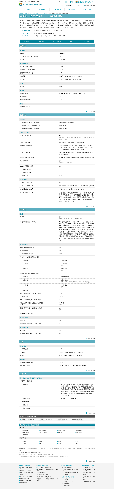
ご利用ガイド (71, 5)
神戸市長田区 (79, 430)
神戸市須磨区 (25, 432)
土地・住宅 (86, 41)
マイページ (64, 5)
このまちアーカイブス (68, 481)
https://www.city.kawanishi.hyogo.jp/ (44, 33)
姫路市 (24, 441)
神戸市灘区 (43, 430)
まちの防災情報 (66, 485)
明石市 (59, 441)
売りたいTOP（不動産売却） (44, 467)
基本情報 (26, 41)
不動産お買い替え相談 (25, 480)
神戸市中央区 (79, 432)
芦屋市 (24, 443)
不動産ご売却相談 (41, 472)
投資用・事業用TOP (67, 467)
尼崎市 (42, 441)
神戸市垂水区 (43, 432)
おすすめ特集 (23, 482)
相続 (84, 479)
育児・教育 (56, 41)
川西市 (77, 443)
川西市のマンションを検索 (27, 419)
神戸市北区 (61, 432)
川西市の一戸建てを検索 (45, 419)
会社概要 (93, 5)
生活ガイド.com (28, 452)
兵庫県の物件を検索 (77, 419)
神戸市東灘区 (25, 430)
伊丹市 (42, 443)
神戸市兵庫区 (61, 430)
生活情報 (41, 41)
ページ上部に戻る (90, 111)
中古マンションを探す (25, 470)
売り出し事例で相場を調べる (44, 477)
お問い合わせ (80, 5)
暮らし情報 (44, 13)
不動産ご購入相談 (24, 478)
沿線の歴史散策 (66, 483)
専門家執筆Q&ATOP (88, 467)
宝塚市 (59, 443)
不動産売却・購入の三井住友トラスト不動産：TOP (30, 13)
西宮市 (77, 441)
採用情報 (87, 5)
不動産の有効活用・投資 (89, 481)
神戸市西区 (25, 434)
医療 (71, 41)
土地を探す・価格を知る (26, 476)
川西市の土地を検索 (62, 419)
